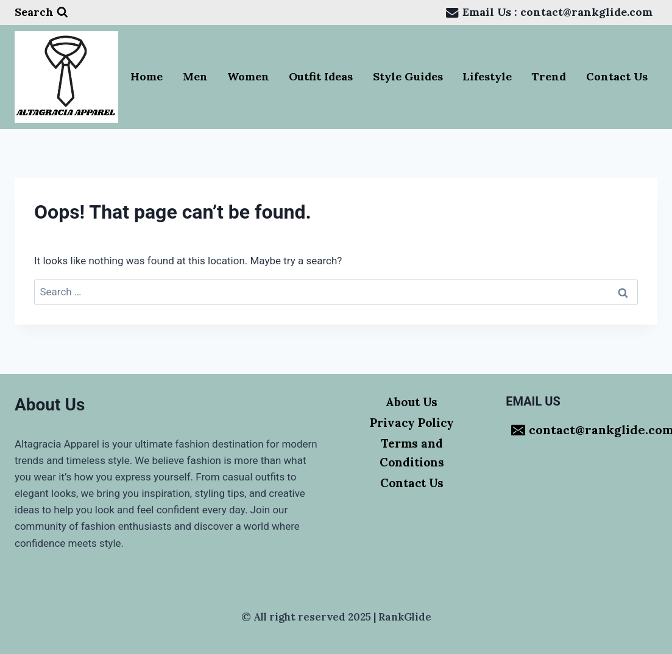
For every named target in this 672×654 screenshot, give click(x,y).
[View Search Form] (41, 12)
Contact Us (617, 76)
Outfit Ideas (321, 76)
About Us (411, 402)
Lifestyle (487, 76)
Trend (548, 76)
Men (195, 76)
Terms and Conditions (412, 452)
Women (248, 76)
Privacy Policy (412, 422)
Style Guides (408, 76)
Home (146, 76)
